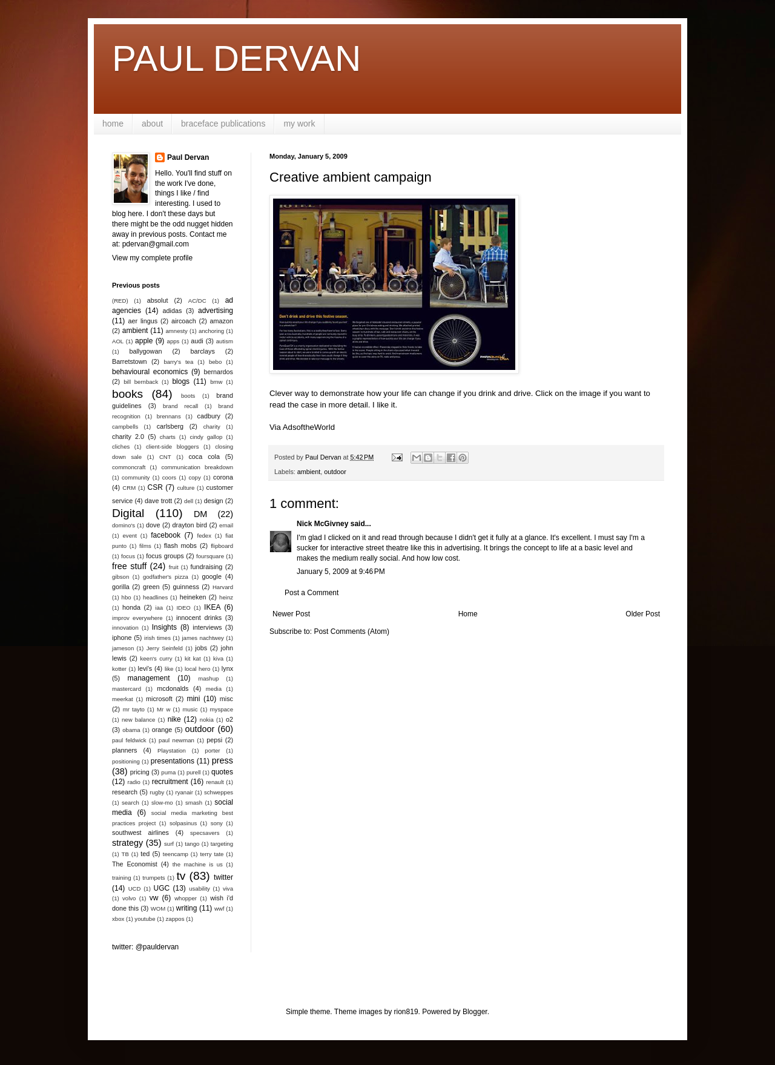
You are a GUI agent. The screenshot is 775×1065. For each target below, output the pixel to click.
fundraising (207, 566)
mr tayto (134, 709)
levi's (145, 668)
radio (134, 782)
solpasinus (183, 823)
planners (124, 750)
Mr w (163, 709)
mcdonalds (172, 688)
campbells (125, 426)
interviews (207, 627)
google (212, 576)
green (151, 586)
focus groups (164, 555)
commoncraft (128, 467)
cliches (121, 446)
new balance (138, 719)
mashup (208, 678)
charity (211, 426)
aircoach (183, 321)
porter (212, 750)
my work (299, 123)
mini (193, 698)
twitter (223, 877)
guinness (186, 586)
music (189, 709)
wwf (219, 908)
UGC (162, 888)
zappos (175, 918)
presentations (172, 761)
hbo (126, 597)
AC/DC (197, 300)
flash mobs (180, 545)
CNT (165, 456)
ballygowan (145, 351)
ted (145, 853)
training (121, 877)
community (136, 477)
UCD (134, 888)
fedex (204, 535)
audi (197, 341)
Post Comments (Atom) (351, 631)
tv (180, 875)
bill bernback (141, 381)
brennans (169, 416)
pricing (140, 772)
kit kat (193, 658)
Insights (164, 627)
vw (154, 898)
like (169, 668)
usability (199, 888)
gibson (120, 576)
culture (185, 487)
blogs (181, 381)
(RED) (120, 300)
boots (188, 395)
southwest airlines (140, 832)
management (149, 678)
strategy (127, 843)
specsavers (205, 832)
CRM (129, 487)
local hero (197, 668)
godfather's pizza (165, 576)
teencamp (175, 854)
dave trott (158, 500)
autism (224, 341)
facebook (165, 535)
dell (188, 501)
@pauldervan (157, 947)
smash (193, 802)
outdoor (335, 471)
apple (144, 341)
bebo (215, 361)
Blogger (475, 1011)
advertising (215, 310)
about (152, 123)
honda (131, 607)
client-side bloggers (172, 446)
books (127, 393)
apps (173, 341)
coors (169, 477)
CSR (155, 487)
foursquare (210, 556)
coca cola (203, 456)
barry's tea (178, 361)
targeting (222, 843)
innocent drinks (199, 617)
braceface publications (223, 123)
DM (200, 514)
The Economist (134, 864)
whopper (185, 898)
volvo (129, 898)
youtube (144, 918)
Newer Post (291, 614)
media (214, 688)
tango (192, 843)
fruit (174, 567)
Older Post (642, 614)
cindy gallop (206, 437)
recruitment (170, 781)
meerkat (122, 699)
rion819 (406, 1011)
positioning (126, 761)
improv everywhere (137, 618)
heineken (193, 597)
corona (223, 477)
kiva (218, 658)
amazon (221, 321)
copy (194, 477)
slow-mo (162, 802)
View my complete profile (152, 258)
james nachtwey (203, 638)
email (226, 525)
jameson (123, 648)
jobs (201, 647)
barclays (203, 351)
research (124, 792)
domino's (123, 525)
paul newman (176, 740)
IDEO (183, 607)
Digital (128, 513)
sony (217, 823)
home (113, 123)
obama (131, 730)
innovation (125, 627)
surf (169, 843)
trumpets (153, 877)
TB (125, 854)
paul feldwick (129, 740)
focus (128, 556)
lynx (227, 668)
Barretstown (129, 361)
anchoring (211, 331)
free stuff (129, 566)
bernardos (218, 371)
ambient (308, 471)
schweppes (218, 792)
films (145, 545)
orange (162, 729)
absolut (157, 300)
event (130, 535)
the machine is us (198, 864)
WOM (158, 908)
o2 (229, 719)
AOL (118, 341)
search (130, 802)
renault (214, 782)
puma (168, 772)
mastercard (126, 688)
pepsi (214, 740)
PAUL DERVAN (236, 58)
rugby (157, 792)
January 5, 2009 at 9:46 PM (341, 571)
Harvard (223, 587)
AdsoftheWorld (309, 427)
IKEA (212, 607)
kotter (119, 668)
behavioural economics (150, 372)
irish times (157, 638)
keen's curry (156, 658)
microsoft (159, 698)
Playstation (171, 750)
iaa (159, 607)
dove (153, 525)
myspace (221, 709)
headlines (155, 597)
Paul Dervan (188, 157)
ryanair (184, 792)
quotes (222, 772)
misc (226, 698)
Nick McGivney (322, 523)
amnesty (177, 331)
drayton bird (190, 525)
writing (186, 908)
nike (174, 719)
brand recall (180, 406)
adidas (172, 310)
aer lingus (143, 321)
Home (468, 614)
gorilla (121, 586)
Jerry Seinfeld (165, 648)
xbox (118, 918)
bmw (216, 381)
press (222, 760)
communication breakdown (197, 467)
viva (228, 888)
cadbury (208, 416)
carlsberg (170, 426)
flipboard (222, 545)
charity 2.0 (128, 436)
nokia (207, 719)
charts (168, 437)
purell (193, 772)
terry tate (211, 854)
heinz (226, 597)
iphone (121, 637)
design (213, 500)
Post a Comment (311, 593)
